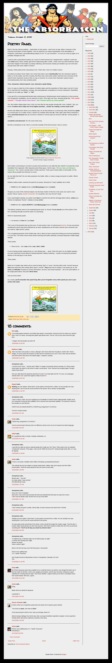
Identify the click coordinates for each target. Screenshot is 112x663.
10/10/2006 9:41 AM (18, 413)
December (92, 107)
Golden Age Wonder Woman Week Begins (96, 115)
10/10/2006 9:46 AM (18, 428)
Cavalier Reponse (94, 193)
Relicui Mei (90, 39)
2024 (89, 58)
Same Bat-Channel (94, 204)
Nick (13, 331)
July (90, 213)
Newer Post (11, 641)
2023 (89, 61)
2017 (89, 76)
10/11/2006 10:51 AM (18, 578)
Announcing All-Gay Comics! (94, 137)
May (90, 218)
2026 (89, 53)
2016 (89, 79)
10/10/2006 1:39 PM (18, 470)
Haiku (20, 319)
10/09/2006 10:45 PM (18, 358)
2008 (89, 100)
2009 (89, 97)
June (90, 215)
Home (44, 641)
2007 (89, 102)
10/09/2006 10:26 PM (18, 343)
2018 (89, 74)
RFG (90, 119)
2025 (89, 56)
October (91, 112)
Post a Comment (15, 637)
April (90, 220)
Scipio (14, 419)
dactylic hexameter (29, 194)
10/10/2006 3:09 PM (18, 510)
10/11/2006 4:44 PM (18, 596)
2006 (89, 105)
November (92, 110)
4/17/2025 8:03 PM (17, 633)
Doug (13, 567)
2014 (89, 84)
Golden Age (16, 319)
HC (90, 140)
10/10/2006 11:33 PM (18, 561)
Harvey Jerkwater (17, 602)
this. (45, 375)
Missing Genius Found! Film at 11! (95, 174)
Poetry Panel (92, 180)
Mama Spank (93, 134)
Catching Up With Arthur (96, 182)
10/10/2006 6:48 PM (18, 530)
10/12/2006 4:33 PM (18, 620)
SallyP (14, 433)
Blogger (64, 654)
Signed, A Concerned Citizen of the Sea (95, 201)
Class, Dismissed (94, 166)
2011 (89, 92)
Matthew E (15, 349)
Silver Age (26, 319)
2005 (89, 231)
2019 (89, 71)
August (91, 210)
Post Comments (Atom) (22, 644)
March (91, 223)
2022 (89, 63)
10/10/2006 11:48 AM (18, 453)
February (92, 226)
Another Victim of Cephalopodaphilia (95, 170)
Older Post (76, 641)
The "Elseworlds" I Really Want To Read (96, 159)
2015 (89, 82)
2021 (89, 66)
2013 (89, 87)
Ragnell (14, 384)
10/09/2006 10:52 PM (18, 378)
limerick (63, 225)
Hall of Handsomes (94, 155)
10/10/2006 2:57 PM (18, 499)
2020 (89, 69)
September (92, 208)
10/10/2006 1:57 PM (18, 484)
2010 (89, 94)
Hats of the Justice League (94, 163)
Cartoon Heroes (93, 177)
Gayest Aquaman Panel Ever (53, 158)
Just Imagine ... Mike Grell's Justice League (96, 126)
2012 (89, 89)
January (91, 228)
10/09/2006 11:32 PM (18, 391)
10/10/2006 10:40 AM (18, 438)
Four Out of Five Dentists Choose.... (96, 122)
